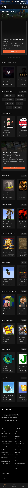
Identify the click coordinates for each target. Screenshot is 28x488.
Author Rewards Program (5, 458)
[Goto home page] (5, 7)
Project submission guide (7, 454)
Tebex (16, 465)
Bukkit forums (18, 441)
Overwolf (17, 460)
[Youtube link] (8, 421)
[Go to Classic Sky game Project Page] (8, 275)
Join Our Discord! (19, 428)
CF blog (16, 433)
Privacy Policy (4, 475)
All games (3, 428)
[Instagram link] (2, 421)
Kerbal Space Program (6, 441)
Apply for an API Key (6, 461)
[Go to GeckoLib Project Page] (8, 362)
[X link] (14, 421)
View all (24, 175)
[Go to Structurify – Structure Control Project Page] (8, 189)
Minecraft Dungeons (6, 443)
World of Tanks (4, 446)
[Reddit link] (16, 421)
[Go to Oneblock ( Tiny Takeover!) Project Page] (8, 391)
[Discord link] (11, 421)
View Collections (14, 168)
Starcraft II (3, 438)
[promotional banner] (14, 2)
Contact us (17, 454)
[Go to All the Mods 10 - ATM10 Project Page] (8, 333)
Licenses (3, 478)
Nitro (16, 468)
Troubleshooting (18, 452)
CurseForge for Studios (20, 463)
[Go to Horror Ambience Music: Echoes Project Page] (8, 76)
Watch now (14, 51)
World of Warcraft (5, 433)
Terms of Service (5, 473)
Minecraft (3, 431)
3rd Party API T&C (5, 463)
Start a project (4, 452)
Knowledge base (18, 449)
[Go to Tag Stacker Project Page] (8, 126)
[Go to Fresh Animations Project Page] (8, 304)
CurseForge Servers (19, 443)
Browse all (23, 91)
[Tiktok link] (5, 421)
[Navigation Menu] (2, 7)
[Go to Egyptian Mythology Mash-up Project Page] (8, 246)
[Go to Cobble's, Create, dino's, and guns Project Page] (8, 218)
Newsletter (17, 436)
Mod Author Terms (5, 480)
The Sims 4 (4, 436)
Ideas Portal (17, 431)
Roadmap (17, 438)
